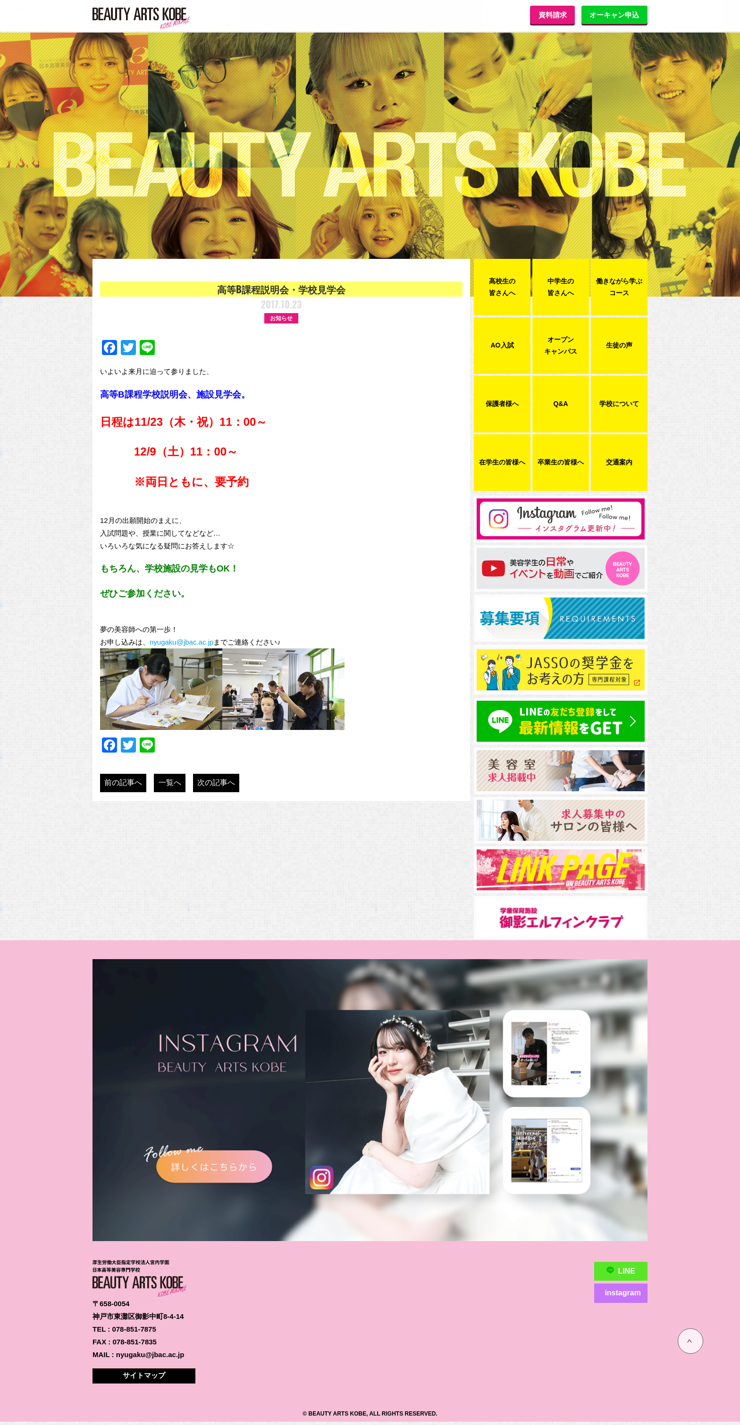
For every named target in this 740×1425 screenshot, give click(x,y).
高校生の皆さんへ (502, 287)
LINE (620, 1271)
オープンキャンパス (560, 345)
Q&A (560, 403)
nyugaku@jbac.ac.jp (181, 642)
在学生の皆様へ (502, 462)
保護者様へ (502, 403)
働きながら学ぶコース (619, 287)
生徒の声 (619, 345)
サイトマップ (145, 1379)
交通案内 (619, 462)
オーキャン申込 (611, 15)
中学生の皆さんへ (560, 287)
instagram (622, 1293)
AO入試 (502, 345)
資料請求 (544, 15)
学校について (619, 403)
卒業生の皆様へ (561, 462)
